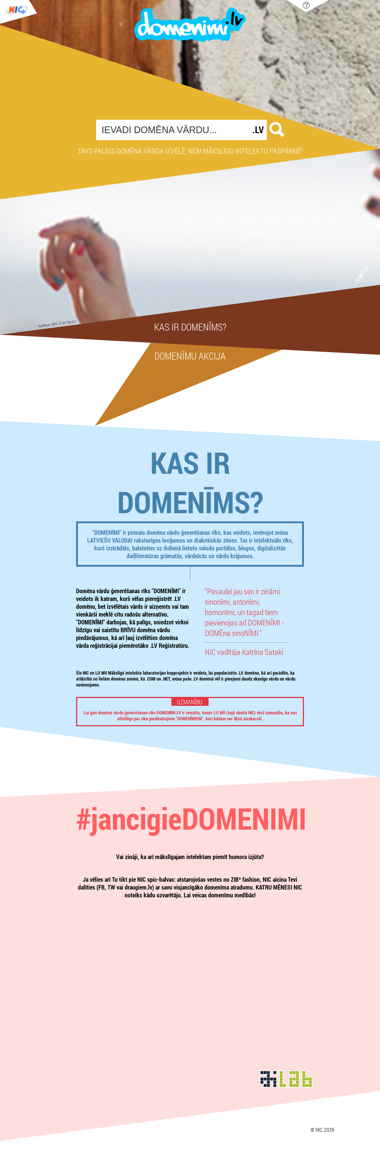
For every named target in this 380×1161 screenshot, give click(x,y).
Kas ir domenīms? (190, 327)
